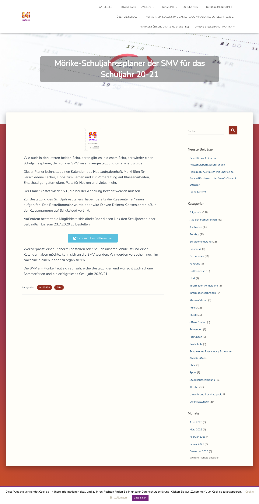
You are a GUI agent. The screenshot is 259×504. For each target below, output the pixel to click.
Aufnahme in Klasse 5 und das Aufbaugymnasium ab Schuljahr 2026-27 (190, 16)
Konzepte (169, 7)
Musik (193, 315)
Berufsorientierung (201, 241)
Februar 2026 (197, 437)
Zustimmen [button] (140, 497)
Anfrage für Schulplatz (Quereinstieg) (164, 26)
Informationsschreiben (203, 293)
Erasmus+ (195, 249)
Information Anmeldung (204, 285)
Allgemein (44, 287)
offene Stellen (198, 322)
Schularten (192, 7)
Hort (192, 278)
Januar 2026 (197, 444)
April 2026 (196, 422)
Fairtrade (195, 263)
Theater (194, 387)
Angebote (149, 7)
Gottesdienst (197, 271)
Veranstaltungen (199, 402)
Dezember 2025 (199, 451)
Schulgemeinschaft (220, 7)
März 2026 (196, 429)
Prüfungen (196, 337)
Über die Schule (128, 16)
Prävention (196, 329)
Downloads (128, 7)
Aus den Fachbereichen (203, 219)
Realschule (196, 344)
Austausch (196, 227)
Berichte (194, 234)
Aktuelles (107, 7)
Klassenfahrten (198, 300)
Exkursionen (197, 256)
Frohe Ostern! (198, 192)
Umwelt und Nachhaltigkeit (206, 394)
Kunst (193, 307)
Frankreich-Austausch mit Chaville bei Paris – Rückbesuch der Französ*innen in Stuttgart (213, 178)
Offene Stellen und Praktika (214, 26)
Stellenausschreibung (202, 380)
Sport (193, 372)
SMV (59, 287)
